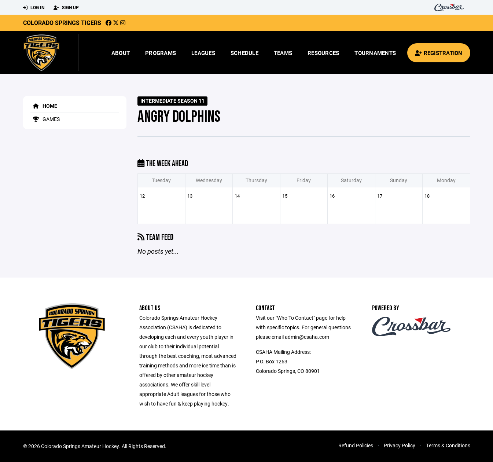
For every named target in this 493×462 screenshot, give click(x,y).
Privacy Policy (399, 445)
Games (45, 118)
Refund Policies (355, 445)
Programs (160, 52)
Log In (33, 7)
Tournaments (375, 52)
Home (43, 105)
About (120, 52)
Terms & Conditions (448, 445)
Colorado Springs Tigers (62, 22)
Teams (283, 52)
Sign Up (66, 7)
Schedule (244, 52)
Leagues (203, 52)
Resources (323, 52)
